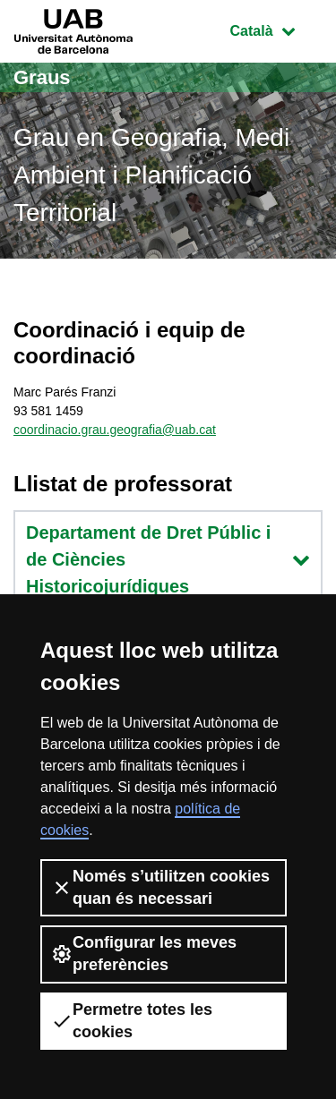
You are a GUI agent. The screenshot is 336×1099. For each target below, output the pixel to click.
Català (276, 29)
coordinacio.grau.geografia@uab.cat (114, 429)
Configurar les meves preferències (144, 953)
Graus (42, 77)
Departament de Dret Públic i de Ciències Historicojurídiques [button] (168, 559)
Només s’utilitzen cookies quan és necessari (160, 887)
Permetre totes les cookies (131, 1021)
